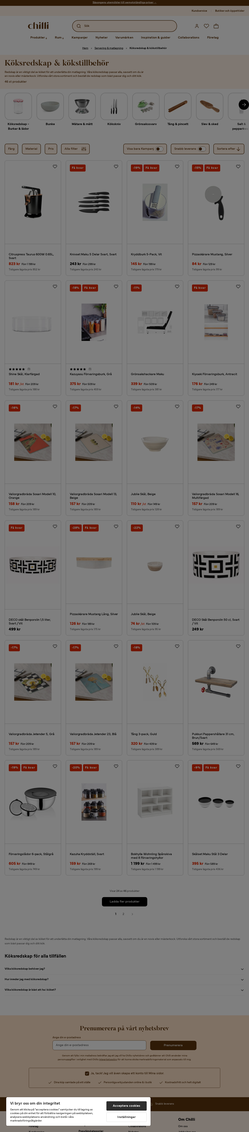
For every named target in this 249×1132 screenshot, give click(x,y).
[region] (78, 1111)
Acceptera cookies (126, 1106)
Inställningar (126, 1117)
